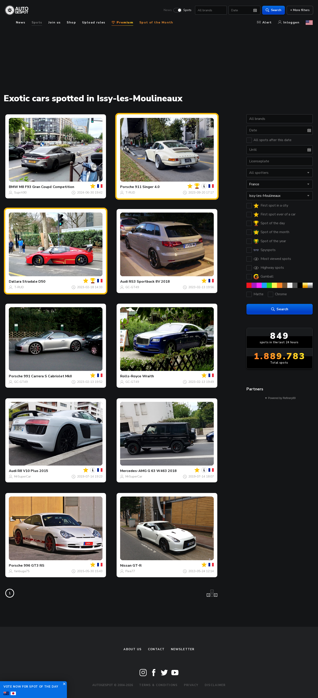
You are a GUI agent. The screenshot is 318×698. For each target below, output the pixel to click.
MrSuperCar (22, 476)
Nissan (126, 565)
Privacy (191, 685)
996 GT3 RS (34, 565)
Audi (124, 281)
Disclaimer (215, 685)
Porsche (127, 186)
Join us (54, 22)
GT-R (137, 565)
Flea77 (130, 571)
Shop (71, 22)
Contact (156, 649)
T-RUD (130, 192)
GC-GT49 (132, 287)
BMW (13, 186)
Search (273, 10)
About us (132, 649)
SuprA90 (20, 192)
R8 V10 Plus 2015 (32, 470)
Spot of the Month (156, 22)
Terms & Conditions (158, 685)
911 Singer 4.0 (147, 186)
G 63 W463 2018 (162, 470)
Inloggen (288, 22)
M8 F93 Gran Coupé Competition (46, 186)
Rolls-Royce (130, 376)
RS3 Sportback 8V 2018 (149, 281)
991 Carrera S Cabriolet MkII (48, 376)
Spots (187, 10)
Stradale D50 (33, 281)
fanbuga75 (21, 571)
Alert (264, 22)
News (167, 10)
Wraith (148, 376)
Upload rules (93, 22)
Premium (122, 22)
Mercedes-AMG (133, 470)
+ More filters (299, 10)
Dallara (15, 281)
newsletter (183, 649)
